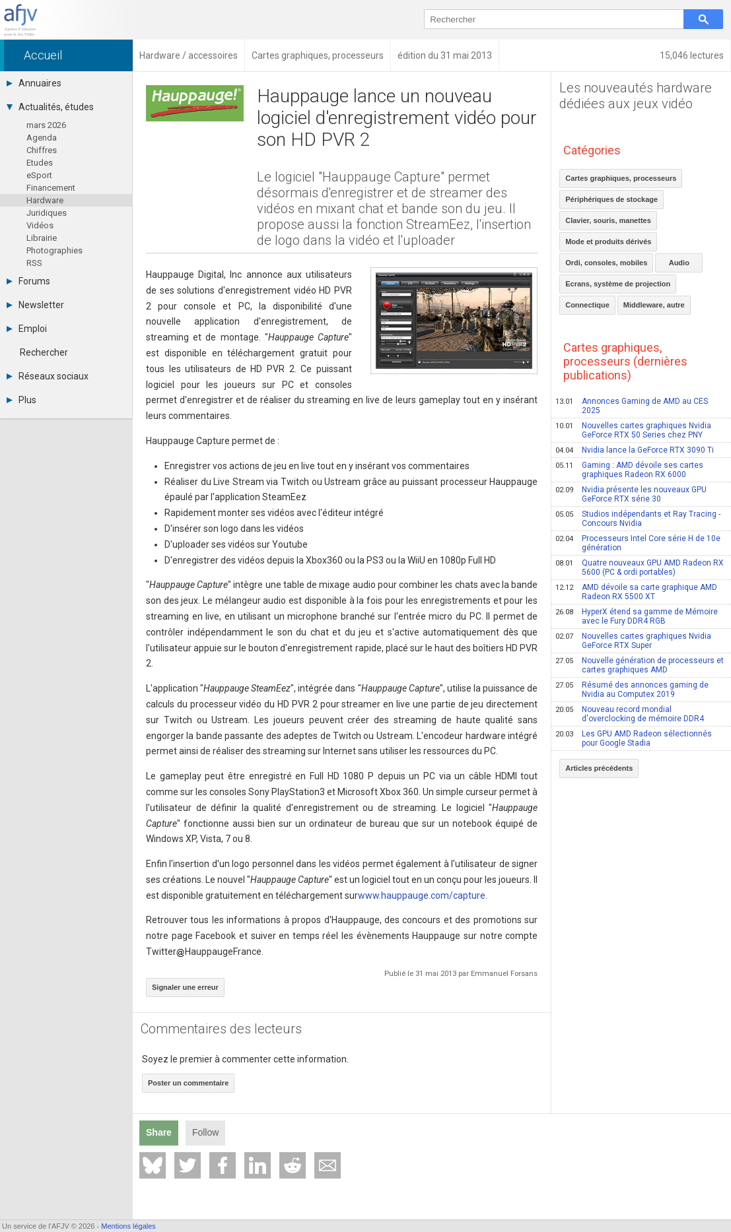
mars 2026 (46, 125)
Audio (679, 263)
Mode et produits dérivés (608, 241)
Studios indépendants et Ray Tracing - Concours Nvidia (637, 518)
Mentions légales (128, 1226)
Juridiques (46, 213)
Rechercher (44, 352)
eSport (39, 175)
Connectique (587, 305)
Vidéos (39, 225)
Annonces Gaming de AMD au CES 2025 (631, 406)
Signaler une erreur (185, 987)
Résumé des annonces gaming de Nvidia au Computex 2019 (632, 689)
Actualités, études (50, 107)
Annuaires (34, 83)
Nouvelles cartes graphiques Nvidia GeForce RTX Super (633, 641)
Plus (21, 400)
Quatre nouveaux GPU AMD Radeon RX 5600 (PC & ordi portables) (639, 567)
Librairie (41, 238)
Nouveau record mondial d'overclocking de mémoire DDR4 (629, 714)
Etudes (39, 163)
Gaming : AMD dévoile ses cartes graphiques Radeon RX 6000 (629, 470)
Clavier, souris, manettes (608, 220)
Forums (28, 281)
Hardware (44, 200)
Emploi (27, 328)
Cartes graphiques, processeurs (620, 178)
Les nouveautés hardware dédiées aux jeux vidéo (635, 96)
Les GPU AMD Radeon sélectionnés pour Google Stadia (633, 738)
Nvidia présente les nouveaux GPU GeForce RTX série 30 (631, 494)
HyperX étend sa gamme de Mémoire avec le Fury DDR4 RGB (636, 616)
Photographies (54, 250)
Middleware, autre (654, 305)
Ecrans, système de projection (617, 284)
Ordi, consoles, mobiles (606, 263)
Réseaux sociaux (47, 376)
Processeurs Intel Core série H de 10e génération (637, 543)
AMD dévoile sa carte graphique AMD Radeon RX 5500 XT (636, 592)
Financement (50, 188)
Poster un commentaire (188, 1083)
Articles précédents (599, 768)
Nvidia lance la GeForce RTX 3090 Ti (634, 450)
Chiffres (41, 150)
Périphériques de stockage (611, 199)
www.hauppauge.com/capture (421, 895)
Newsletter (35, 305)
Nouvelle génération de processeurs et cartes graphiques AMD (639, 665)
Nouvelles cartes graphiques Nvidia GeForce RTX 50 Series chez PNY (633, 430)
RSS (34, 263)
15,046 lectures (692, 55)
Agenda (41, 138)
